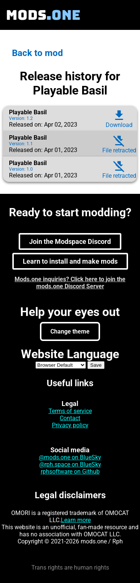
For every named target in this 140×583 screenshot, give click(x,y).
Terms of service (70, 411)
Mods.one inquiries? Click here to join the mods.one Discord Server (70, 283)
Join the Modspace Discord (70, 241)
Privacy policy (70, 425)
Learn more (76, 520)
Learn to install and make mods (70, 261)
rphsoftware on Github (70, 471)
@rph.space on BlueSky (70, 464)
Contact (70, 418)
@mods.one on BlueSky (70, 457)
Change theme (70, 331)
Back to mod (37, 53)
